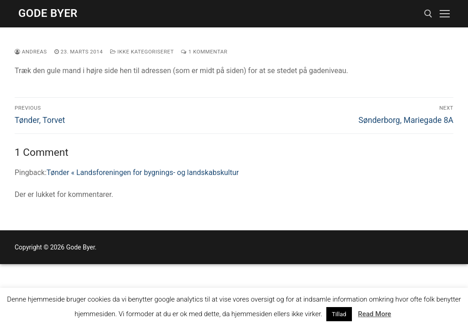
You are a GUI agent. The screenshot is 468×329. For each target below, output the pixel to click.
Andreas (31, 51)
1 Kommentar (204, 51)
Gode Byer (48, 13)
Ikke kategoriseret (142, 51)
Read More (374, 314)
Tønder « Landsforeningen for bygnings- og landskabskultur (143, 172)
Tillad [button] (339, 314)
